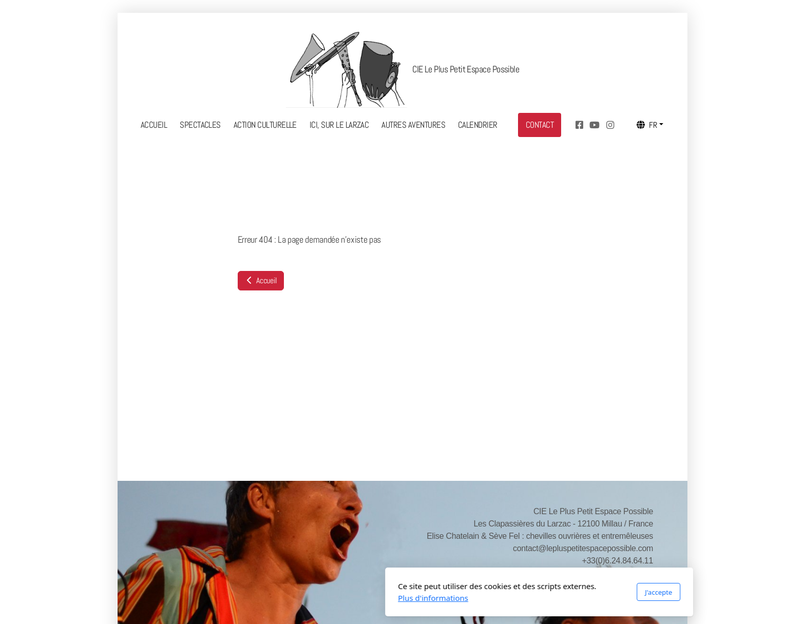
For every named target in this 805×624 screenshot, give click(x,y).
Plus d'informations (296, 598)
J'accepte (521, 592)
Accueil (260, 280)
